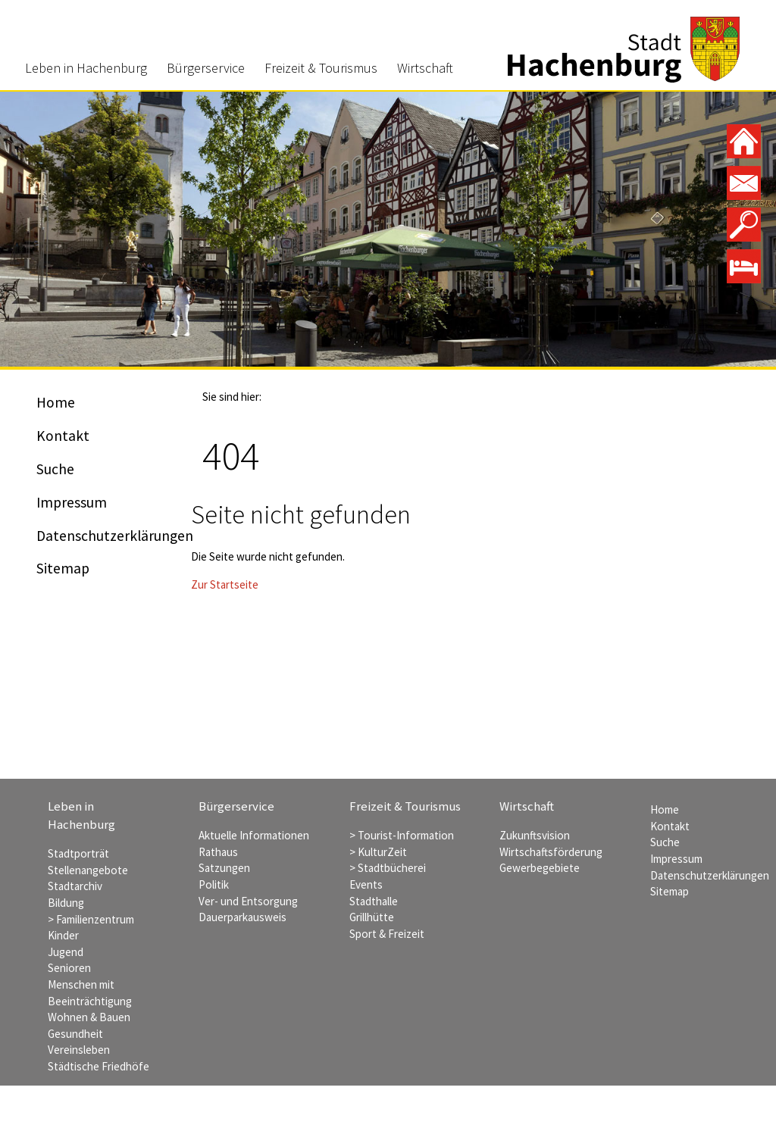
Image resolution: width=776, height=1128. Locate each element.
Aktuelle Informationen (254, 835)
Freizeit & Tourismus (320, 68)
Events (366, 884)
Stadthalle (373, 901)
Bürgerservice (206, 68)
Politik (214, 884)
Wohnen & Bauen (89, 1017)
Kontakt (62, 436)
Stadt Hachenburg (624, 50)
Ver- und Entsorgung (248, 901)
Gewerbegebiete (539, 868)
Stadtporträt (78, 853)
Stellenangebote (88, 870)
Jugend (65, 952)
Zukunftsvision (534, 835)
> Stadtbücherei (387, 868)
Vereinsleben (79, 1049)
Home (55, 402)
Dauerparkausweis (242, 917)
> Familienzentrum (91, 919)
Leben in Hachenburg (86, 68)
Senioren (69, 968)
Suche (55, 469)
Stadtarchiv (75, 886)
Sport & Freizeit (386, 933)
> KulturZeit (378, 852)
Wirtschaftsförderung (550, 852)
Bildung (66, 902)
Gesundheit (75, 1033)
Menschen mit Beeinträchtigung (90, 992)
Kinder (63, 935)
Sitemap (62, 568)
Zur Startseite (224, 584)
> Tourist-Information (401, 835)
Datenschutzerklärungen (114, 536)
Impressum (71, 502)
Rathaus (218, 852)
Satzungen (224, 868)
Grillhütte (371, 917)
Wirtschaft (425, 68)
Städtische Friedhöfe (98, 1066)
